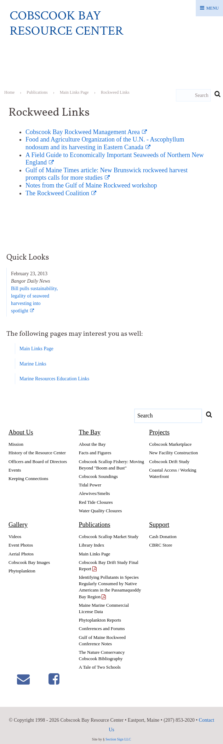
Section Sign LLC (118, 739)
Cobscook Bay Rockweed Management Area (82, 131)
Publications (94, 524)
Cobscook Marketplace (170, 444)
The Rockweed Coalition (57, 193)
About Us (20, 432)
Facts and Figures (95, 452)
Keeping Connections (28, 478)
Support (159, 524)
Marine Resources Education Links (54, 378)
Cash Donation (163, 536)
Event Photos (20, 545)
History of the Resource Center (37, 452)
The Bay (90, 432)
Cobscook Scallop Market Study (109, 536)
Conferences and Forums (102, 628)
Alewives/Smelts (94, 493)
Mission (15, 444)
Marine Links (32, 364)
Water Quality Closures (100, 510)
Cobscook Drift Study (169, 461)
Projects (159, 432)
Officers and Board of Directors (37, 461)
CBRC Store (160, 545)
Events (14, 470)
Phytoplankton (21, 570)
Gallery (18, 524)
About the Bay (92, 444)
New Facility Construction (173, 452)
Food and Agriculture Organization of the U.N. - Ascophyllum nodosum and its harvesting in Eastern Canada (104, 143)
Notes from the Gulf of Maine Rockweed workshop (91, 185)
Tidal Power (90, 485)
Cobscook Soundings (98, 476)
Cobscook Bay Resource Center (66, 23)
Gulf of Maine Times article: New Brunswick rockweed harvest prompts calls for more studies (106, 174)
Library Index (91, 545)
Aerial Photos (21, 553)
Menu (212, 8)
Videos (14, 536)
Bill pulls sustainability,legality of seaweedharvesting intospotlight (34, 299)
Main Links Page (36, 348)
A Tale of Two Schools (100, 667)
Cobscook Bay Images (29, 562)
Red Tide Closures (96, 502)
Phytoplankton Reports (100, 620)
